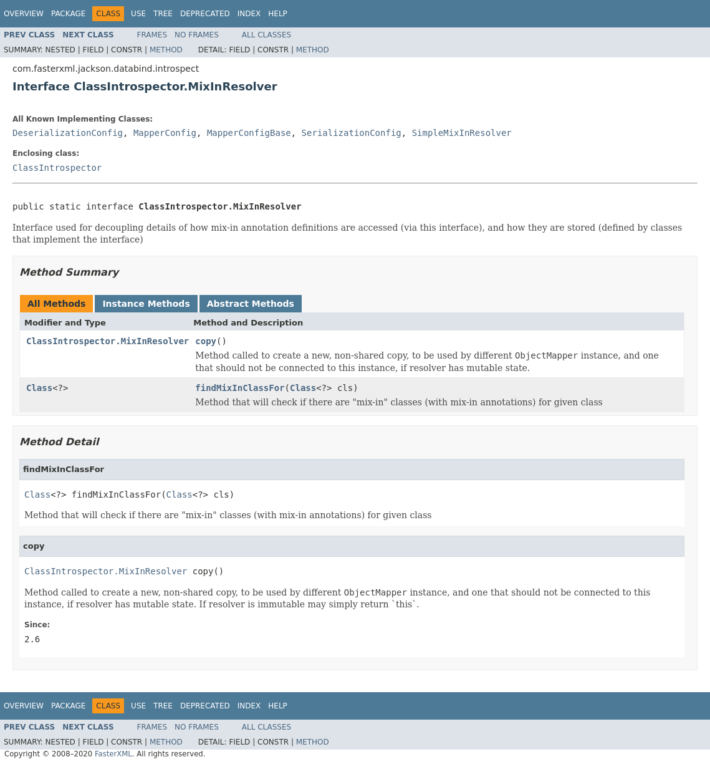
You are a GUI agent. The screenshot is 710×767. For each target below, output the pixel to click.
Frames (152, 35)
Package (68, 13)
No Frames (197, 35)
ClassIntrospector (57, 168)
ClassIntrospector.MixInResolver (107, 341)
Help (277, 13)
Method (166, 50)
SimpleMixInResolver (462, 133)
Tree (163, 13)
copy (205, 341)
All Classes (266, 35)
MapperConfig (164, 133)
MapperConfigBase (249, 133)
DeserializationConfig (67, 133)
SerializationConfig (351, 133)
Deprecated (205, 13)
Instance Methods (145, 304)
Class (39, 388)
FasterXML (113, 754)
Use (138, 13)
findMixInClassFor (239, 388)
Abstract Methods (250, 304)
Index (249, 13)
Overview (24, 13)
